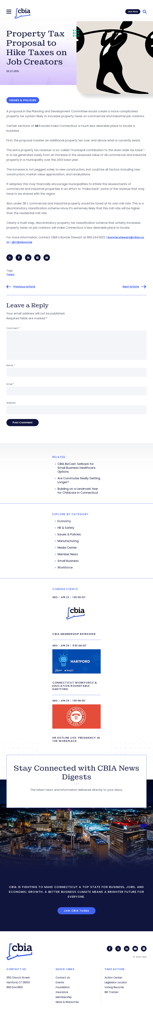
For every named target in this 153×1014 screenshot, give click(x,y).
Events (60, 982)
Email (10, 384)
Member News (67, 554)
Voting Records (114, 987)
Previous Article (24, 287)
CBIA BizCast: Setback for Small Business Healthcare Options (76, 468)
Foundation (63, 987)
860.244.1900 (14, 987)
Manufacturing (68, 541)
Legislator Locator (116, 982)
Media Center (67, 548)
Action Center (113, 977)
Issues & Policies (69, 534)
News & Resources (67, 1002)
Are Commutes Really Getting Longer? (78, 480)
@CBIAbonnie (22, 242)
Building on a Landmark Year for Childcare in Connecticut (77, 491)
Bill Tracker (112, 992)
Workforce (65, 567)
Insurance (62, 992)
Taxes (10, 274)
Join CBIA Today (76, 911)
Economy (64, 521)
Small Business (68, 561)
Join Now (133, 11)
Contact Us (63, 977)
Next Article (131, 287)
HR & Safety (65, 528)
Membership (64, 997)
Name (10, 365)
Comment (13, 328)
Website (11, 402)
